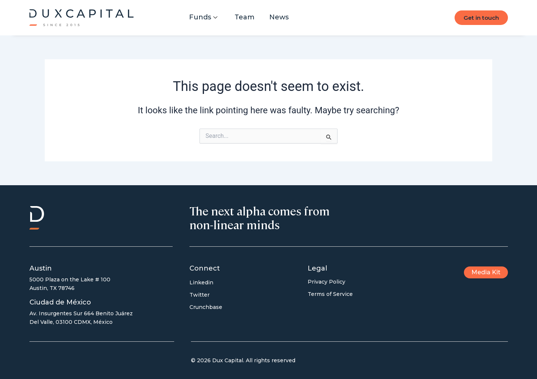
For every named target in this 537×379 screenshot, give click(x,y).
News (279, 17)
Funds (203, 17)
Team (244, 17)
